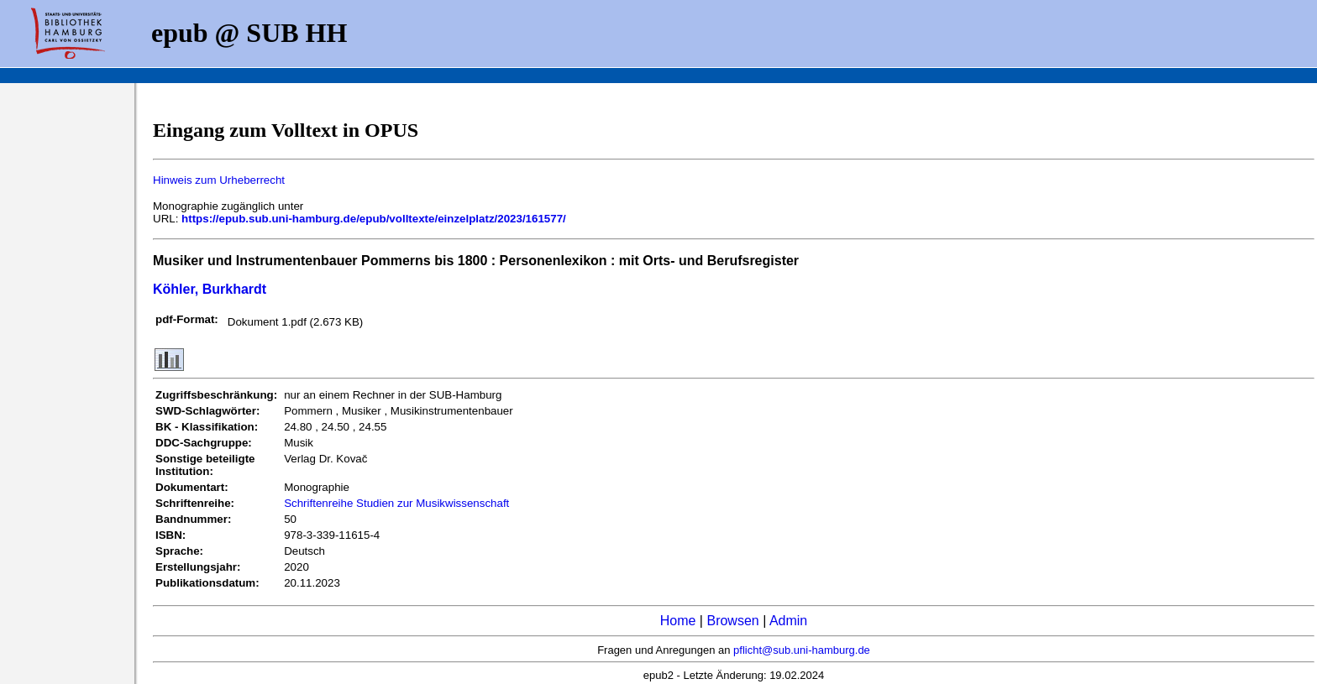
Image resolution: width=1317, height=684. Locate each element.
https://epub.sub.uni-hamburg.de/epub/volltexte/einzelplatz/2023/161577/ (373, 218)
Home (678, 621)
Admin (788, 621)
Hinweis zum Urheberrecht (219, 180)
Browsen (732, 621)
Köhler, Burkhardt (209, 289)
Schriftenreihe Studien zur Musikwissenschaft (396, 503)
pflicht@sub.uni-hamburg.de (801, 650)
